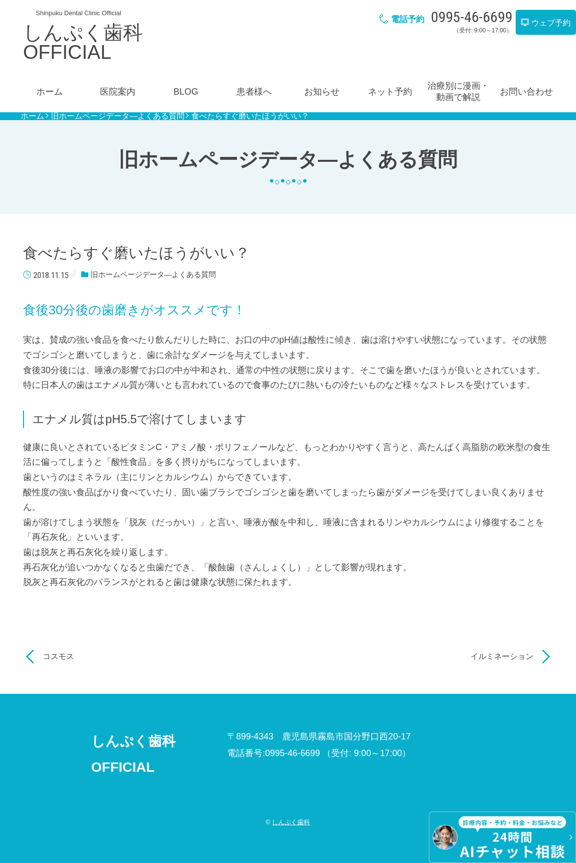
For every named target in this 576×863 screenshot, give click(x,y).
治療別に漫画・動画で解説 (458, 91)
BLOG (186, 92)
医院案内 (117, 92)
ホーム (49, 92)
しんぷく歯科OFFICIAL (83, 42)
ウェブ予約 (545, 23)
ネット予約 (390, 92)
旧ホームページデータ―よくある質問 (117, 116)
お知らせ (322, 92)
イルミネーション (502, 656)
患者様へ (254, 92)
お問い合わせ (526, 92)
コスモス (58, 656)
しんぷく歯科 (291, 822)
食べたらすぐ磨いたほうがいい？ (250, 116)
